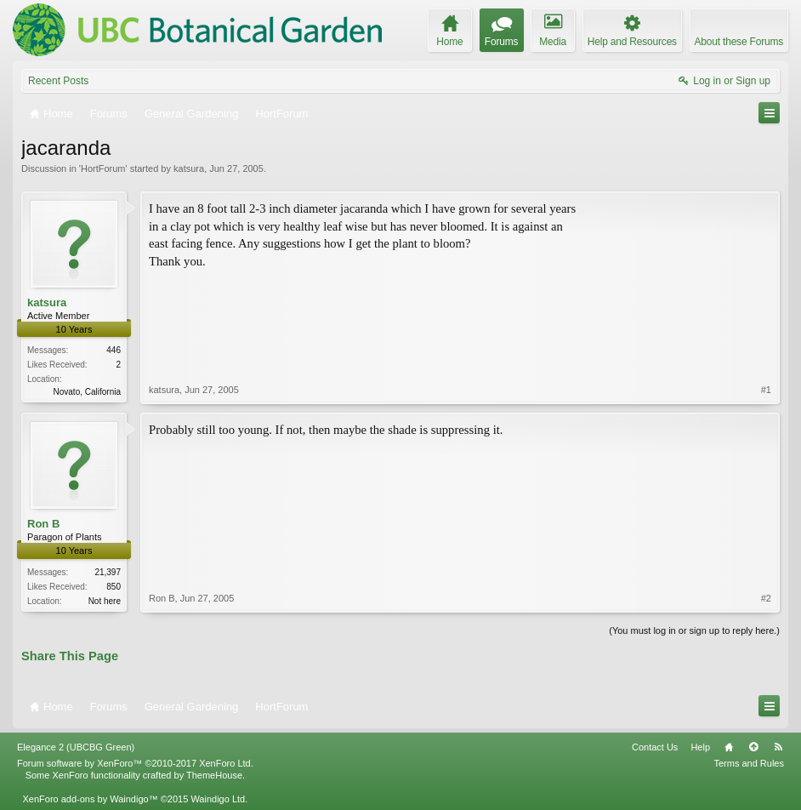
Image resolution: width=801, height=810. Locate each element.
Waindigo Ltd (217, 799)
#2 (766, 598)
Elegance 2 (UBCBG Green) (75, 747)
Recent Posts (58, 81)
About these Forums (739, 42)
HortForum (103, 168)
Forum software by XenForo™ (135, 763)
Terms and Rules (748, 763)
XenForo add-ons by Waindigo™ (89, 799)
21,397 (107, 572)
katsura (188, 168)
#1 (766, 390)
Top (753, 747)
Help (700, 747)
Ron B (43, 523)
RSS (778, 747)
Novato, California (87, 391)
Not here (104, 601)
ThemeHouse (214, 775)
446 (113, 350)
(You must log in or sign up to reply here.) (694, 630)
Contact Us (655, 747)
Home (729, 747)
